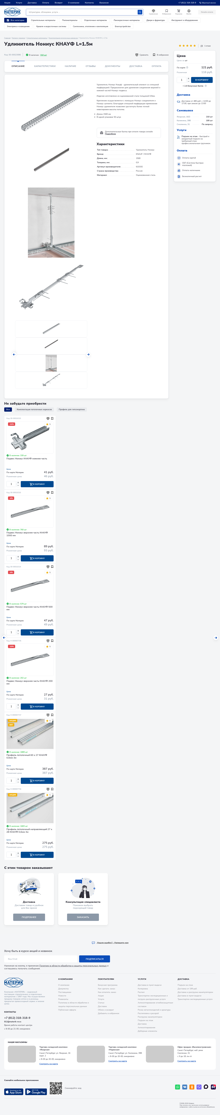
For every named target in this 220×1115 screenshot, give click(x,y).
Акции (7, 2)
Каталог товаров (18, 38)
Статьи (101, 1002)
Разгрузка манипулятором (150, 1017)
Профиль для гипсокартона (72, 409)
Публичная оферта (67, 1010)
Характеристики (45, 66)
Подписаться (95, 959)
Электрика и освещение (18, 26)
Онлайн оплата (207, 12)
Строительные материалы (43, 20)
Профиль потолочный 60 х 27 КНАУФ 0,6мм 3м (26, 756)
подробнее (29, 917)
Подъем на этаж (145, 1020)
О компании (73, 2)
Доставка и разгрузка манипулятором (195, 992)
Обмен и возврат (106, 1010)
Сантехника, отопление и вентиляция (90, 26)
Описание (18, 66)
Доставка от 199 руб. (187, 988)
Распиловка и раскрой (148, 1013)
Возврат (58, 2)
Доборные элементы (147, 1031)
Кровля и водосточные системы (51, 26)
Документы (112, 66)
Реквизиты (63, 999)
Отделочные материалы (95, 20)
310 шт (43, 55)
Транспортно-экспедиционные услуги (195, 999)
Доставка (32, 2)
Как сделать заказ (106, 988)
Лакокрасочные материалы (127, 20)
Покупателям (106, 979)
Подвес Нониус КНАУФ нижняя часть (26, 458)
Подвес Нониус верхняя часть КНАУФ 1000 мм (27, 534)
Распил (141, 992)
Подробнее (110, 134)
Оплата (45, 2)
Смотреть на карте (48, 1064)
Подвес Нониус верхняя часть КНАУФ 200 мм (29, 682)
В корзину (201, 79)
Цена (8, 469)
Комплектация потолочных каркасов (63, 38)
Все (8, 409)
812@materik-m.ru (12, 1021)
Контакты (89, 2)
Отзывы (91, 66)
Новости (62, 995)
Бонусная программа (107, 985)
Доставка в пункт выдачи (149, 985)
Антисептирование (146, 1027)
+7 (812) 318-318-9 (187, 2)
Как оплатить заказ (107, 992)
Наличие (70, 66)
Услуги (19, 2)
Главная (7, 38)
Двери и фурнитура (155, 20)
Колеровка (143, 988)
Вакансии (104, 2)
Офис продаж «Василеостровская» (194, 1047)
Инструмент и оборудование (184, 20)
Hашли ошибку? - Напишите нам (110, 942)
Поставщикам (64, 992)
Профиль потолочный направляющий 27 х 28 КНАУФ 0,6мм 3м (29, 831)
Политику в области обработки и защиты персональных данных (73, 965)
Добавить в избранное (108, 1013)
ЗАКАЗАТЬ (83, 917)
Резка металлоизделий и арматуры (154, 1010)
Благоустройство (123, 26)
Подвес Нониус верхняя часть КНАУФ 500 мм (29, 608)
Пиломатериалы (69, 20)
